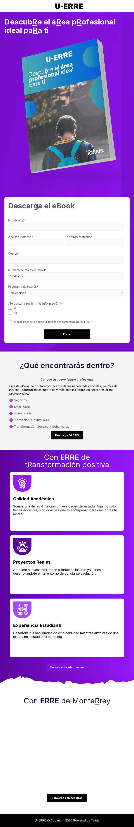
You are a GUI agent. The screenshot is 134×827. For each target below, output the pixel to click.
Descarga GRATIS (67, 435)
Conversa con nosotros (67, 797)
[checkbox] (65, 310)
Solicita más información (67, 667)
